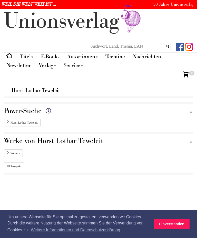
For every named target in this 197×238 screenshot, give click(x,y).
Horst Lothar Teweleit (24, 122)
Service (73, 65)
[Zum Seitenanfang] (191, 112)
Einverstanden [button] (171, 224)
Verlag (47, 65)
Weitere (15, 153)
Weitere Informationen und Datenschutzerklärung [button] (75, 230)
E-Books (50, 56)
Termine (115, 56)
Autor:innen (82, 56)
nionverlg (73, 21)
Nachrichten (147, 56)
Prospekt (14, 166)
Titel (26, 56)
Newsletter (18, 65)
